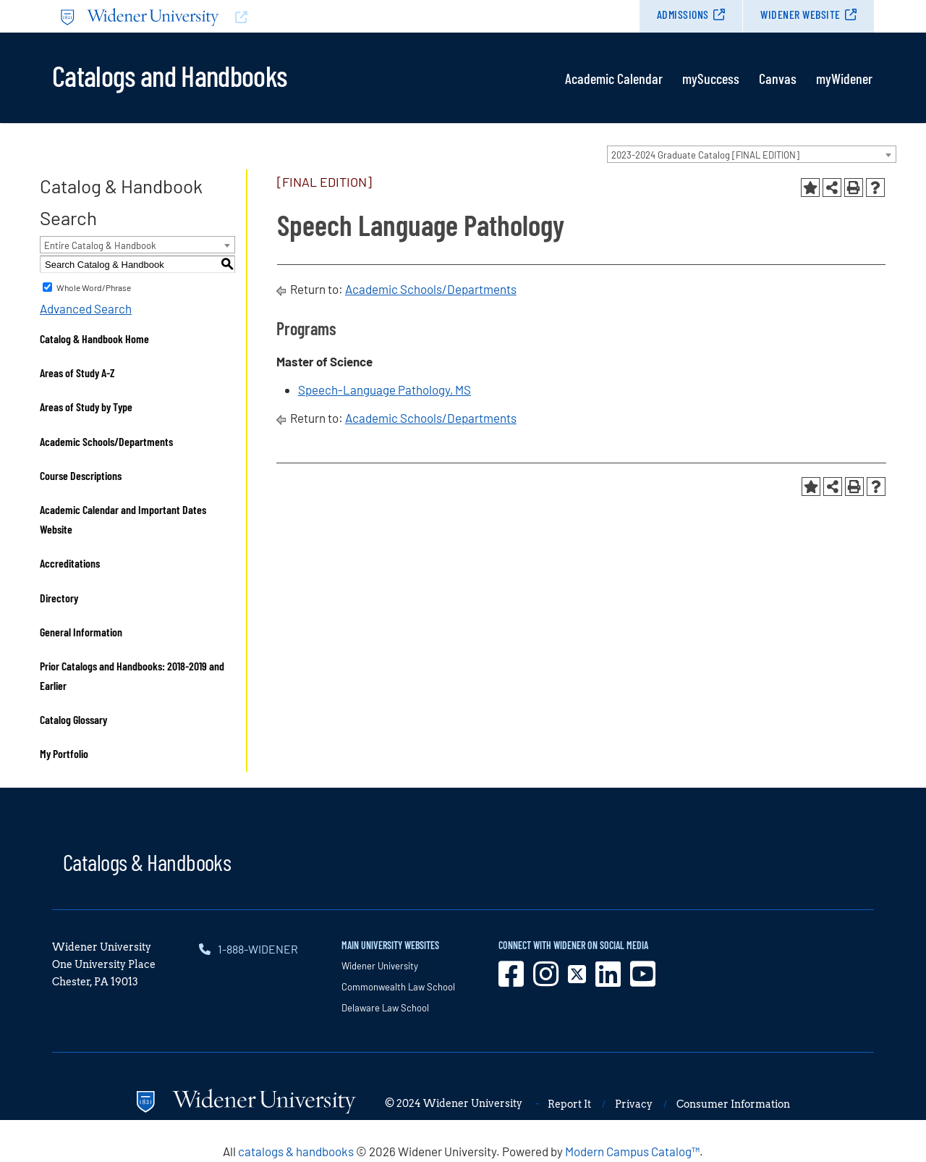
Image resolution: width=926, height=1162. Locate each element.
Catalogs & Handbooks (147, 861)
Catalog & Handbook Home (94, 338)
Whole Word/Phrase (93, 287)
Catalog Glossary (73, 719)
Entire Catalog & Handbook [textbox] (100, 245)
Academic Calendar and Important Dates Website (123, 519)
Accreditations (70, 563)
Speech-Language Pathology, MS (384, 389)
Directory (59, 598)
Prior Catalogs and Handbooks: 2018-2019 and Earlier (132, 675)
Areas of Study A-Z (77, 372)
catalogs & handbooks (296, 1151)
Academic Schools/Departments (106, 441)
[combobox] (751, 154)
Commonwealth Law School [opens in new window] (398, 987)
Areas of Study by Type (86, 406)
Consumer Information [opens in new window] (733, 1104)
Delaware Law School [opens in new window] (385, 1008)
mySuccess (710, 78)
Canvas (778, 78)
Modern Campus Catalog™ (632, 1151)
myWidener (844, 78)
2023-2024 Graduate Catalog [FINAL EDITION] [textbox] (705, 155)
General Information (81, 632)
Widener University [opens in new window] (379, 966)
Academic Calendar (614, 78)
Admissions (683, 14)
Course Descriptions (81, 475)
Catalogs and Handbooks (169, 74)
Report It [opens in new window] (569, 1104)
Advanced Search (86, 308)
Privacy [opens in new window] (634, 1104)
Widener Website (800, 14)
